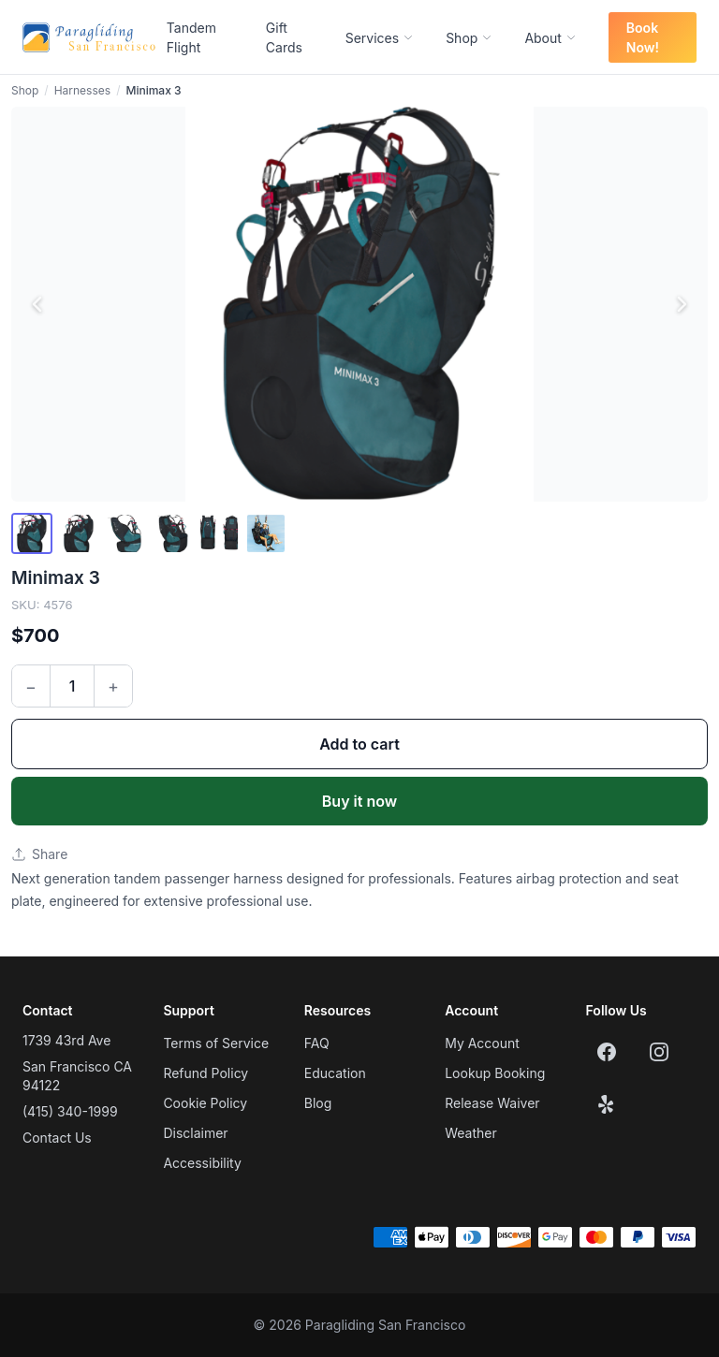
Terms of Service (216, 1043)
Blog (318, 1103)
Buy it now (359, 801)
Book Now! (642, 37)
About (550, 38)
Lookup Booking (495, 1073)
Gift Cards (284, 37)
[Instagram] (659, 1051)
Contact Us (57, 1137)
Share (39, 854)
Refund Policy (205, 1073)
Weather (471, 1133)
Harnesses (82, 90)
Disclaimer (195, 1133)
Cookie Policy (205, 1103)
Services (379, 38)
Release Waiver (492, 1103)
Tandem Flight (191, 37)
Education (335, 1073)
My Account (482, 1043)
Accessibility (202, 1163)
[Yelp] (606, 1104)
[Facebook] (606, 1051)
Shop (469, 38)
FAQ (317, 1043)
